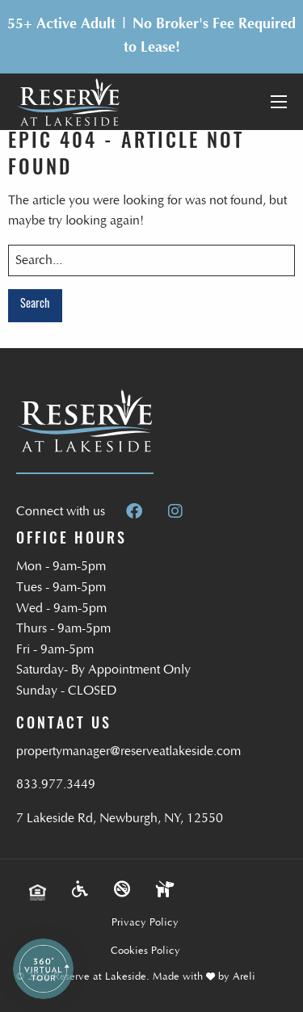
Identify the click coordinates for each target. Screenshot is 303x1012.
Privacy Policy (145, 923)
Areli (244, 977)
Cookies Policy (145, 951)
